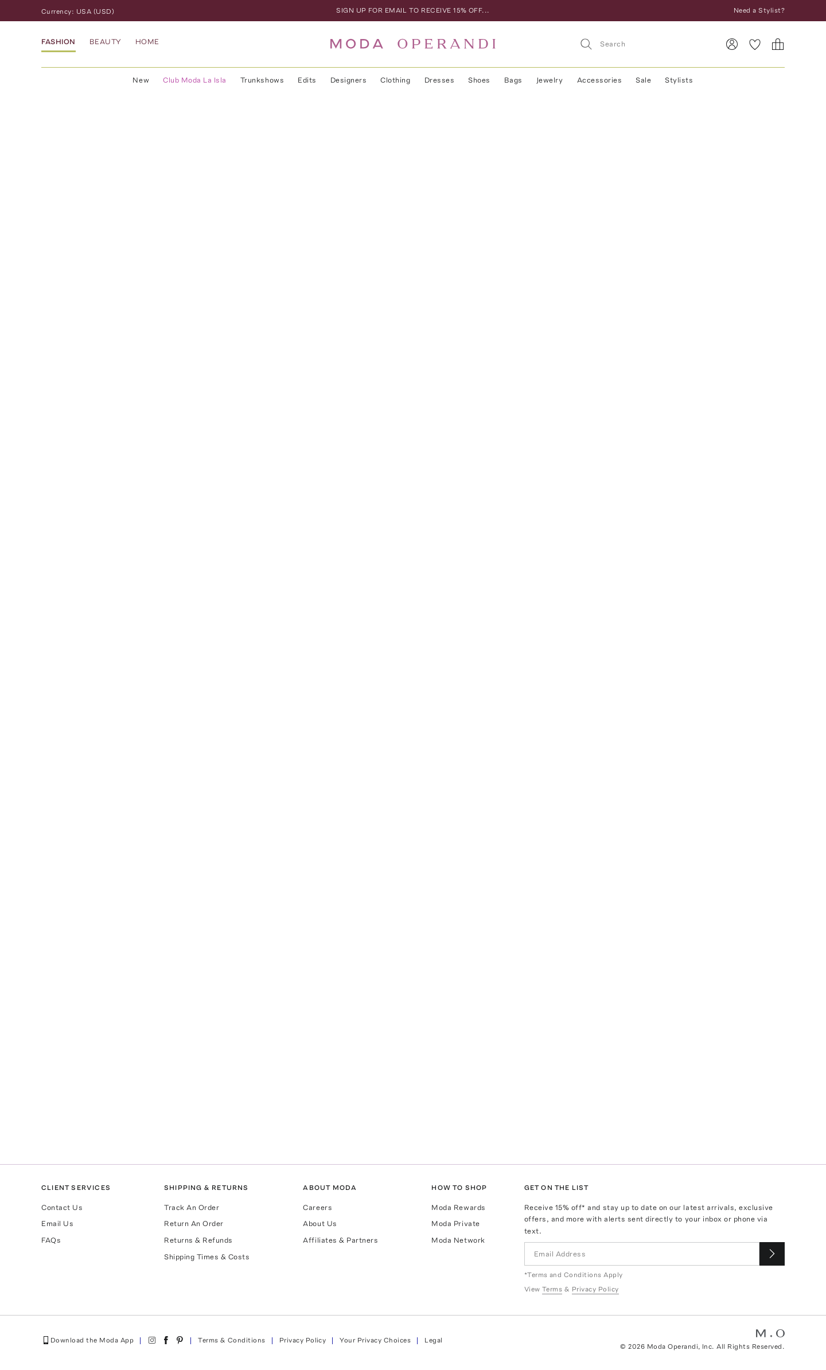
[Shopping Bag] (778, 44)
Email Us (57, 1223)
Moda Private (455, 1223)
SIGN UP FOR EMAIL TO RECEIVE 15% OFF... (413, 10)
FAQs (51, 1240)
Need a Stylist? (759, 10)
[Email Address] (641, 1254)
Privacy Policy (302, 1340)
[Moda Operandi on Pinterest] (179, 1340)
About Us (320, 1223)
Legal (433, 1340)
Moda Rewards (458, 1207)
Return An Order (194, 1223)
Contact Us (62, 1207)
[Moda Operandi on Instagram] (152, 1340)
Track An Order (191, 1207)
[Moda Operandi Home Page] (413, 44)
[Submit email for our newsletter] (772, 1254)
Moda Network (458, 1240)
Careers (317, 1207)
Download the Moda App (87, 1340)
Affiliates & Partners (340, 1240)
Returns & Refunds (198, 1240)
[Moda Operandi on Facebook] (165, 1340)
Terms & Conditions (232, 1340)
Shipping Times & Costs (207, 1256)
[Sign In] (732, 44)
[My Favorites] (755, 44)
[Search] (644, 44)
